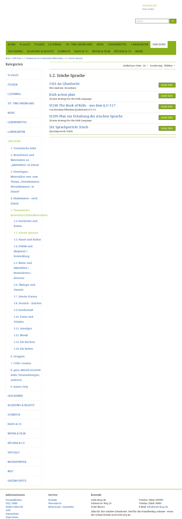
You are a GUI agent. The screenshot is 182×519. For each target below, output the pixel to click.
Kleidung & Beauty (40, 51)
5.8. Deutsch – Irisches (27, 303)
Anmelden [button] (170, 36)
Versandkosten (14, 500)
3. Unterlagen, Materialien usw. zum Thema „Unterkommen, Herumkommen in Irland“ (25, 181)
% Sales (25, 44)
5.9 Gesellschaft (23, 310)
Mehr (139, 51)
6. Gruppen (18, 356)
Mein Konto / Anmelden (61, 507)
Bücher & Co (122, 51)
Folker (39, 44)
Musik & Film (101, 51)
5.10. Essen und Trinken (23, 319)
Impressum (12, 517)
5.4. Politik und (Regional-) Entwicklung (23, 251)
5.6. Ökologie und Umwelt (24, 287)
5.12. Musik (21, 335)
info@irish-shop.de (157, 507)
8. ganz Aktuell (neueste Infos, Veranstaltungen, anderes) (26, 375)
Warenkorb (54, 503)
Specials (14, 452)
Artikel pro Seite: (132, 65)
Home (12, 44)
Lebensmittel (117, 44)
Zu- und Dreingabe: (79, 44)
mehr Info (167, 85)
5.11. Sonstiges (23, 328)
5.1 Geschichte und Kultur (26, 223)
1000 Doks (159, 44)
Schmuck (64, 51)
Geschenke (15, 51)
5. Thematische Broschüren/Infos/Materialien (26, 213)
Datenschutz (17, 480)
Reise (100, 44)
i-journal (55, 44)
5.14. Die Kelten (23, 348)
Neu (10, 471)
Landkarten (139, 44)
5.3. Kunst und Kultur (27, 239)
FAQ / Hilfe (12, 503)
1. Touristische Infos (23, 148)
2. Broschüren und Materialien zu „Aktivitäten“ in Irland (25, 160)
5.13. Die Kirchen (24, 342)
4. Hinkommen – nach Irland (24, 201)
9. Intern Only (19, 386)
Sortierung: (156, 65)
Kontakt (52, 500)
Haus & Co (81, 51)
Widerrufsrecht (14, 507)
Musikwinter (17, 461)
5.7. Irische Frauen (25, 296)
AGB (8, 510)
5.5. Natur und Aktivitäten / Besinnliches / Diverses (23, 270)
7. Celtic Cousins (21, 363)
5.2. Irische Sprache (26, 232)
